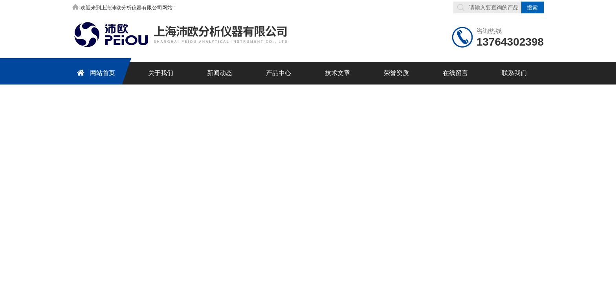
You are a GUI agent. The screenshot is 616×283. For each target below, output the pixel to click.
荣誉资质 (396, 73)
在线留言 (455, 73)
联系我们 (514, 73)
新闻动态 (219, 73)
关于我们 (160, 73)
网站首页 (94, 72)
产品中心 (278, 73)
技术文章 (337, 73)
